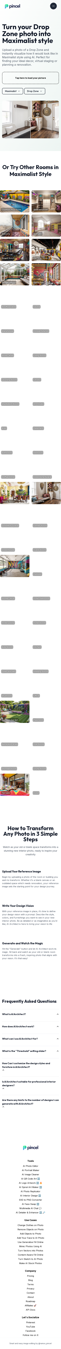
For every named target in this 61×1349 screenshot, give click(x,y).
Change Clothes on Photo (30, 1225)
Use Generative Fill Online (30, 1242)
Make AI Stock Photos (30, 1263)
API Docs (30, 1309)
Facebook (30, 1331)
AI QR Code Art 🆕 (30, 1178)
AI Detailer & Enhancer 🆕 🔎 (30, 1212)
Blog (30, 1280)
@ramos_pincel (45, 1343)
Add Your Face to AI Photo (30, 1238)
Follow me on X (30, 1335)
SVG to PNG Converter (30, 1200)
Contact (30, 1293)
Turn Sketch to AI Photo (30, 1259)
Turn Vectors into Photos (30, 1250)
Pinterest (30, 1322)
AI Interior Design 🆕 (30, 1195)
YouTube (30, 1326)
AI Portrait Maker (30, 1170)
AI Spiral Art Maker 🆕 (30, 1187)
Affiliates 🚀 (30, 1305)
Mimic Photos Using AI (30, 1246)
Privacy (30, 1288)
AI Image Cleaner (30, 1174)
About (30, 1297)
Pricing (30, 1276)
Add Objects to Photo (30, 1233)
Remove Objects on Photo (30, 1229)
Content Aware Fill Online (30, 1254)
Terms (30, 1284)
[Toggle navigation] (53, 6)
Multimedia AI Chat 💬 (30, 1208)
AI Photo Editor (30, 1166)
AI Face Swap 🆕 (30, 1204)
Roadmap (30, 1301)
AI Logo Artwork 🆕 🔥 (30, 1183)
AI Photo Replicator (30, 1191)
